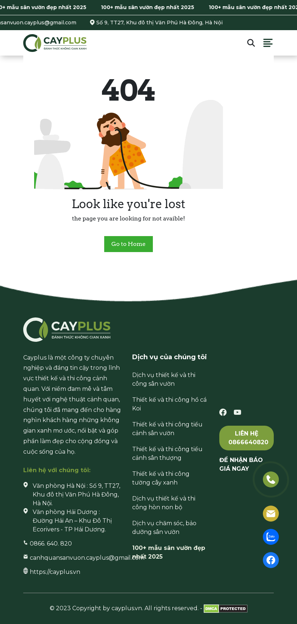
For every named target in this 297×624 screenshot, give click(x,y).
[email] (271, 513)
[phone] (271, 478)
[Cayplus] (54, 42)
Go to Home (128, 243)
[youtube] (237, 412)
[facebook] (223, 412)
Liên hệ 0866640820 (248, 438)
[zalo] (271, 536)
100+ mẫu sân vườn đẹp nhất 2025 (150, 7)
